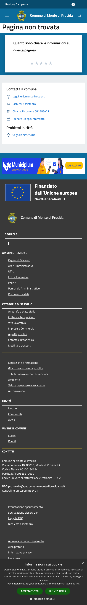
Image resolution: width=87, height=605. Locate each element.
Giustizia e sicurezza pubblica (25, 368)
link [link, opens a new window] (78, 583)
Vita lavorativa (17, 323)
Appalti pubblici (17, 334)
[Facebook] (8, 243)
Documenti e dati (18, 294)
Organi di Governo (19, 260)
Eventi (12, 441)
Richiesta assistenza (20, 524)
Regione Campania (16, 4)
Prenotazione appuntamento (25, 507)
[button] (43, 599)
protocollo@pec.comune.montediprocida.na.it (36, 486)
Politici (12, 283)
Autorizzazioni (16, 391)
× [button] (83, 563)
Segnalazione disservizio (23, 512)
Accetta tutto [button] (30, 591)
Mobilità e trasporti (19, 345)
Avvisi (11, 420)
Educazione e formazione (23, 363)
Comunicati (15, 414)
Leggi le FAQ (15, 518)
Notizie (12, 408)
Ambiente (14, 380)
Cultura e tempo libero (21, 317)
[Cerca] (79, 15)
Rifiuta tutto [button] (57, 590)
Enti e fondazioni (18, 277)
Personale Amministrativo (24, 288)
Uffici (11, 271)
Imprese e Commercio (21, 328)
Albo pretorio (16, 547)
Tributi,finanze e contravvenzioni (28, 374)
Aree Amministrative (20, 266)
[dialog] (43, 582)
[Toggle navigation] (7, 15)
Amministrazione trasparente (26, 541)
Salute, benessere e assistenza (26, 385)
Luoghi (12, 436)
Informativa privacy (20, 552)
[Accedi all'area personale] (73, 4)
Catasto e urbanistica (21, 340)
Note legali (14, 558)
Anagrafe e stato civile (21, 311)
